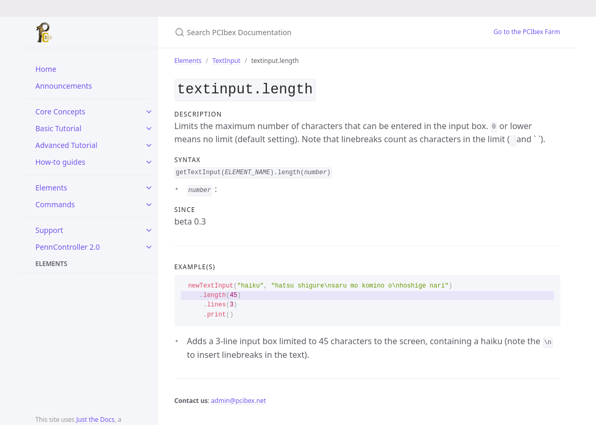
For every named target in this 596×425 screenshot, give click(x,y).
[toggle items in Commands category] (148, 204)
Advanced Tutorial (66, 145)
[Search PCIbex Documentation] (298, 32)
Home (46, 69)
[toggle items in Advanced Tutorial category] (148, 145)
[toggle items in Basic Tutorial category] (148, 128)
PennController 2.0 (68, 247)
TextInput (226, 60)
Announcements (64, 86)
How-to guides (60, 162)
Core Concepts (60, 111)
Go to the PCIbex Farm (527, 31)
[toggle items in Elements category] (148, 187)
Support (49, 230)
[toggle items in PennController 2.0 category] (148, 247)
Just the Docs (95, 419)
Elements (52, 188)
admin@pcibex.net (238, 398)
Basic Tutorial (59, 128)
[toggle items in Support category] (148, 230)
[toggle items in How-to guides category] (148, 162)
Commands (55, 204)
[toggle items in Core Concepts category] (148, 111)
